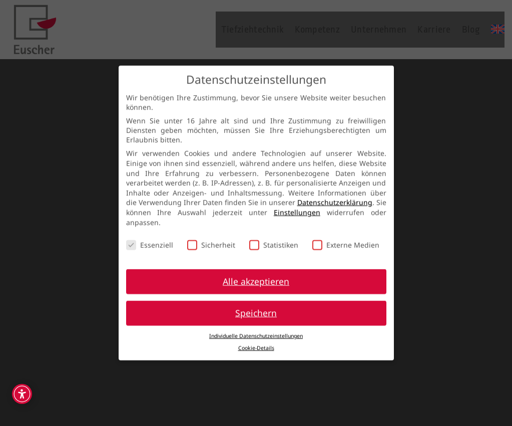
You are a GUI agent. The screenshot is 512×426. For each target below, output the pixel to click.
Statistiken (273, 240)
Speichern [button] (256, 308)
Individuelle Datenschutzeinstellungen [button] (256, 330)
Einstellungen (297, 207)
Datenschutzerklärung (334, 197)
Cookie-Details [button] (256, 343)
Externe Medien (345, 240)
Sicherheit (211, 240)
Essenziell (149, 240)
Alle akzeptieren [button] (256, 276)
